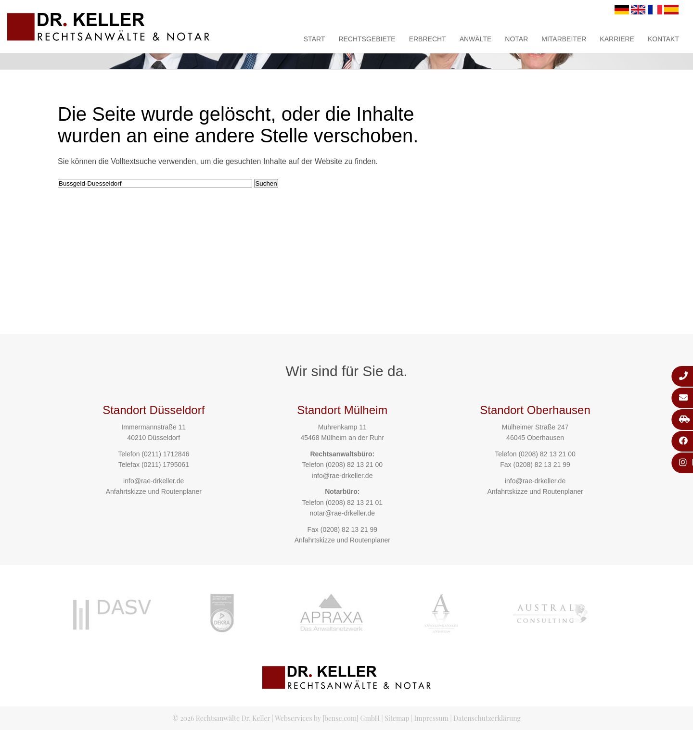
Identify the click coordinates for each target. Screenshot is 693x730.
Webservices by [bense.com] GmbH (327, 718)
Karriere (617, 39)
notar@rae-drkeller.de (342, 513)
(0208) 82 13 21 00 (354, 464)
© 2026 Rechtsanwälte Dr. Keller (221, 718)
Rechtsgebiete (366, 39)
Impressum (431, 718)
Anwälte (476, 39)
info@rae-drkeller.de (153, 481)
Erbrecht (427, 39)
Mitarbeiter (563, 39)
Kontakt (663, 39)
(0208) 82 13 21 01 (354, 502)
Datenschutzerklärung (487, 718)
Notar (516, 39)
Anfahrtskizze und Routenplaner (154, 491)
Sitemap (397, 718)
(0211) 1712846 (165, 454)
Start (314, 39)
